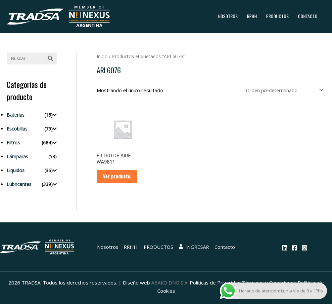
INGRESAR (194, 247)
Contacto (307, 16)
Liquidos (15, 170)
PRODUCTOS (277, 16)
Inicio (102, 56)
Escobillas (17, 129)
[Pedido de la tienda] (283, 90)
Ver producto (117, 176)
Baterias (15, 115)
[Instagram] (305, 248)
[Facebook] (295, 248)
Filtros (13, 142)
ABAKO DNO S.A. (170, 283)
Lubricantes (19, 184)
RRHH (252, 16)
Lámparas (17, 156)
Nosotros (228, 16)
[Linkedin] (285, 248)
